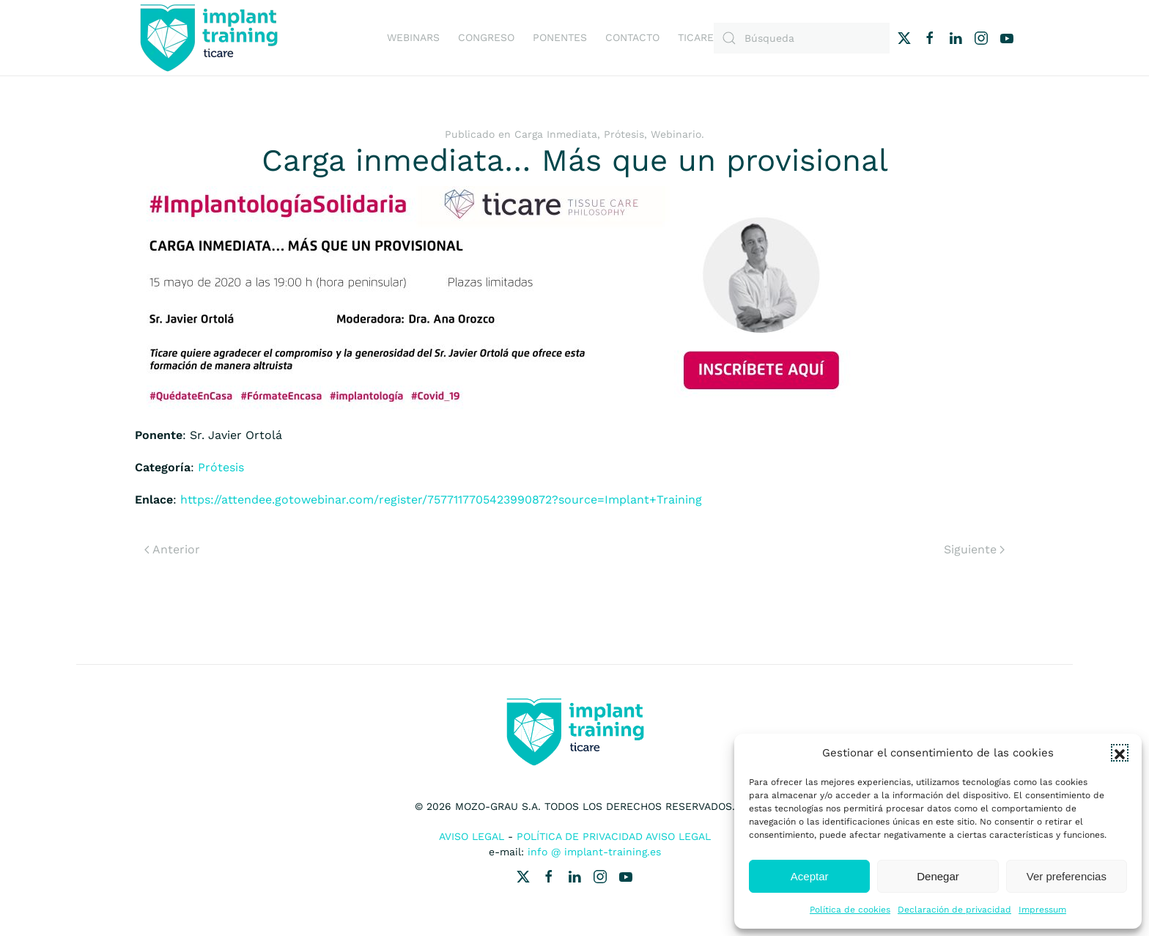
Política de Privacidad (580, 836)
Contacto (632, 37)
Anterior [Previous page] (172, 549)
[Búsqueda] (802, 38)
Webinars (413, 37)
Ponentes (560, 37)
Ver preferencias (1066, 876)
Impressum (1042, 909)
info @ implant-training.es (594, 852)
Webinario (676, 134)
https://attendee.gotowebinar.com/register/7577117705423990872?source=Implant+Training (441, 499)
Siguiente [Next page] (974, 549)
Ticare (696, 37)
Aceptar (810, 876)
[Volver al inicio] (208, 37)
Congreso (486, 37)
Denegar (938, 876)
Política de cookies (850, 909)
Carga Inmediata (555, 134)
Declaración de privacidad (954, 909)
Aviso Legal (471, 836)
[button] (1119, 752)
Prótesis (624, 134)
